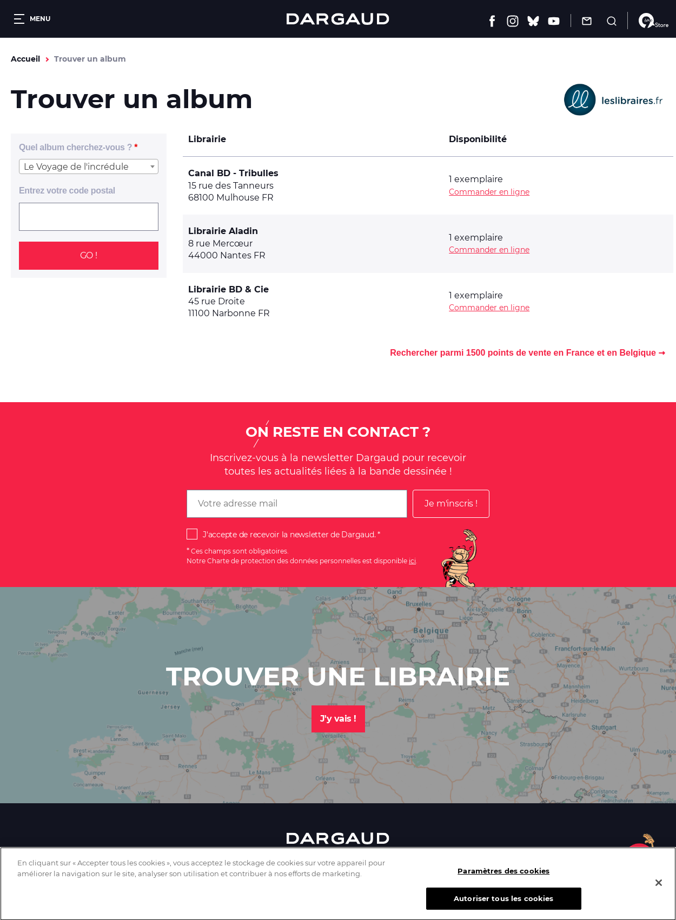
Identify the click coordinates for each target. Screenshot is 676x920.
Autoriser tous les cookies (503, 906)
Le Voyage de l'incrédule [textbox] (76, 167)
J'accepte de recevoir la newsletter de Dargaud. (289, 534)
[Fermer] (659, 891)
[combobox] (88, 166)
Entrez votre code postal (67, 190)
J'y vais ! (338, 719)
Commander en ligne (489, 192)
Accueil (25, 59)
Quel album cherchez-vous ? (75, 147)
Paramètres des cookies (503, 879)
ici (412, 561)
